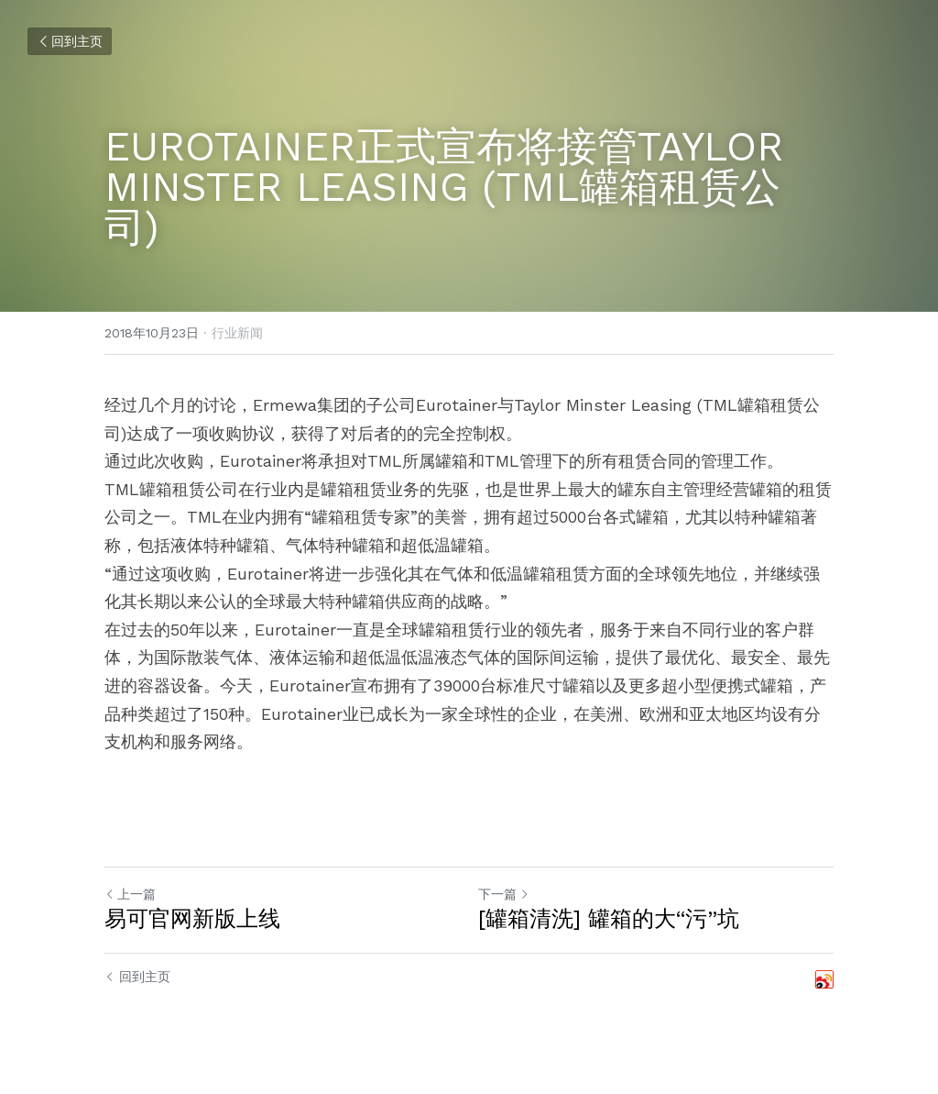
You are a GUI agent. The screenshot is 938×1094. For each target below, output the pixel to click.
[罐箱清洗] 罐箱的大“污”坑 (608, 919)
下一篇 (503, 894)
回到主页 (70, 41)
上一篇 (130, 894)
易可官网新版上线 (192, 919)
